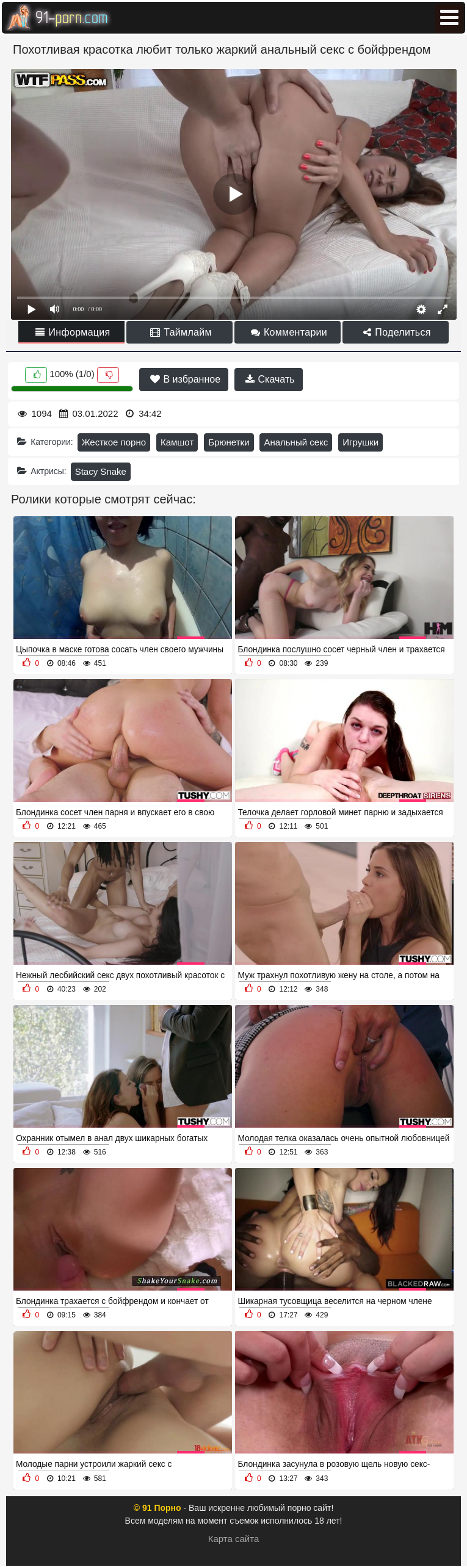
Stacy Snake (100, 471)
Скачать (269, 379)
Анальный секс (296, 442)
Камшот (177, 442)
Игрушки (360, 442)
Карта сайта (233, 1538)
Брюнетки (228, 442)
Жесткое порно (114, 442)
